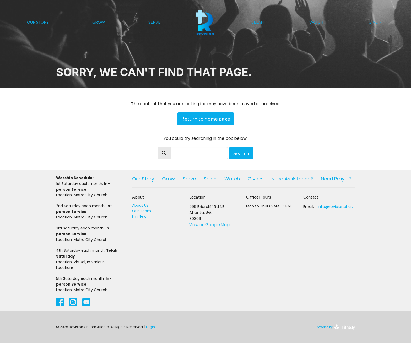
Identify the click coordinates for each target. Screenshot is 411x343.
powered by (336, 327)
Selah (258, 22)
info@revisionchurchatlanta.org (336, 206)
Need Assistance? (292, 178)
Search (241, 153)
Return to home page (205, 118)
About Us (140, 205)
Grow (98, 22)
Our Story (38, 22)
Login (150, 326)
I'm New (139, 216)
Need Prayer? (336, 178)
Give (376, 22)
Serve (154, 22)
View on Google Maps (210, 224)
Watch (316, 22)
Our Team (141, 210)
